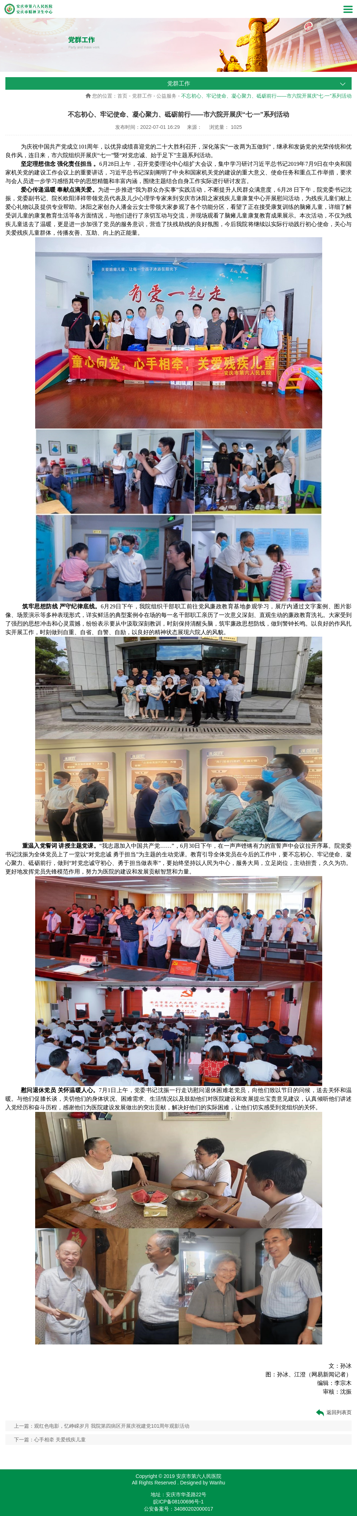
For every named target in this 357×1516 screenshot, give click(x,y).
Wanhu (217, 1482)
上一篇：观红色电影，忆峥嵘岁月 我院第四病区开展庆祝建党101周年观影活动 (101, 1426)
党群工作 (142, 96)
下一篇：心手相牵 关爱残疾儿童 (50, 1439)
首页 (122, 96)
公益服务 (166, 96)
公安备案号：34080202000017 (178, 1509)
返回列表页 (333, 1412)
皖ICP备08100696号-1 (178, 1502)
